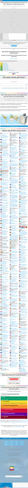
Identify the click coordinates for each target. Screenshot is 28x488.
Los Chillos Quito (4, 68)
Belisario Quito (4, 64)
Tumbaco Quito (4, 65)
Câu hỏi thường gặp (13, 462)
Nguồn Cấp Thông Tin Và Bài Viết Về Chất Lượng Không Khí (14, 458)
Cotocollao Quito (4, 66)
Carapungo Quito (4, 67)
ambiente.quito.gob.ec (14, 58)
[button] (1, 9)
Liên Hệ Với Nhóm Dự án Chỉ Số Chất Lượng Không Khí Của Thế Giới (14, 454)
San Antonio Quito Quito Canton (7, 70)
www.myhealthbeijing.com (18, 420)
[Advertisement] (14, 429)
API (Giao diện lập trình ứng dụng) (14, 467)
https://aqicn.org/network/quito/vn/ (14, 44)
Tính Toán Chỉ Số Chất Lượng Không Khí (14, 464)
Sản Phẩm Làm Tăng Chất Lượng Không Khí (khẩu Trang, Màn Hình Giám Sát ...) (14, 466)
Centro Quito (3, 63)
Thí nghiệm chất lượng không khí (14, 459)
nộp (21, 481)
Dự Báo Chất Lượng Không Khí (14, 465)
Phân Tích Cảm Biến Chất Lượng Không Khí (14, 460)
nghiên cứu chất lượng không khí (13, 456)
